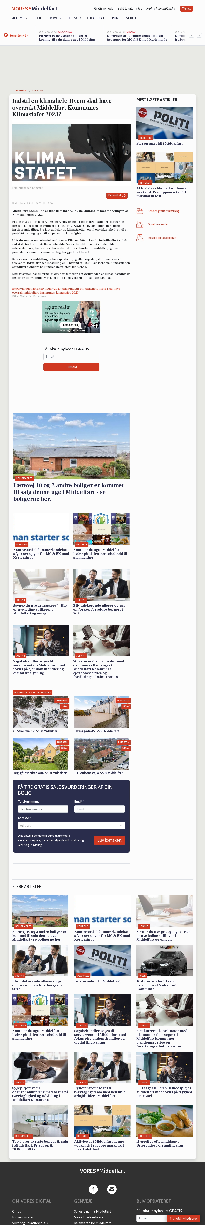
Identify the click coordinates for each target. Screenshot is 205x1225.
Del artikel (117, 195)
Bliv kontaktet (109, 840)
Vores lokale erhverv (88, 1217)
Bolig (38, 18)
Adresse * (24, 818)
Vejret (131, 18)
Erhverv (54, 18)
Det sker (74, 18)
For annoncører (22, 1217)
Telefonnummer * (30, 801)
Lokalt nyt (95, 18)
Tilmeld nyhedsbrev (184, 1218)
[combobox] (20, 825)
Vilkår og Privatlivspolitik (30, 1223)
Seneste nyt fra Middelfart (92, 1211)
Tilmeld (186, 8)
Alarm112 (19, 18)
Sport (115, 18)
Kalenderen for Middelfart (92, 1223)
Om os (16, 1211)
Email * (79, 801)
